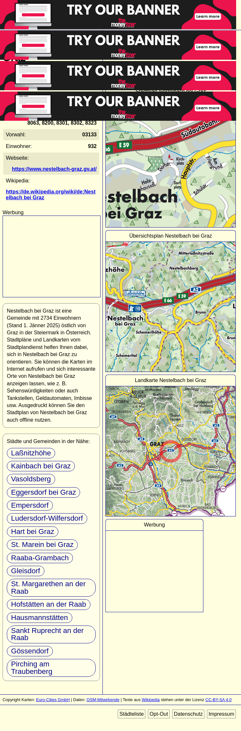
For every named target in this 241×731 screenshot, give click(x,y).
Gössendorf (30, 651)
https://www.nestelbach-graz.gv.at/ (54, 169)
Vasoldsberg (31, 479)
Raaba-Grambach (40, 558)
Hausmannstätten (39, 617)
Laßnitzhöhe (31, 453)
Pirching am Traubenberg (31, 667)
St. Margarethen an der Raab (48, 587)
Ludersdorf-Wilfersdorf (47, 518)
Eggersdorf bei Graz (43, 492)
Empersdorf (30, 505)
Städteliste (131, 714)
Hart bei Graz (32, 531)
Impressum (221, 714)
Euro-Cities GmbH (53, 699)
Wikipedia (151, 699)
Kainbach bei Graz (41, 466)
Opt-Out (159, 714)
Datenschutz (188, 714)
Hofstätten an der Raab (48, 604)
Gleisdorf (25, 571)
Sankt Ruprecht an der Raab (47, 634)
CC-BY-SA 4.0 (218, 699)
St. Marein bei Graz (42, 544)
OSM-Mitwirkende (103, 699)
